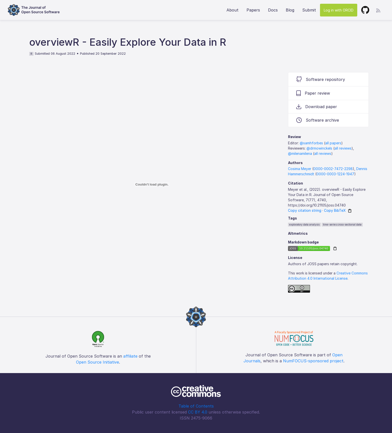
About (232, 9)
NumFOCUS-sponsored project (313, 360)
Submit (309, 9)
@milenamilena (300, 153)
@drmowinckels (319, 148)
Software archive (317, 120)
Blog (290, 9)
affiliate (130, 356)
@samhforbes (311, 143)
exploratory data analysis (304, 224)
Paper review (313, 93)
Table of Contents (196, 406)
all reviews (343, 148)
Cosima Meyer (299, 169)
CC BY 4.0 (197, 412)
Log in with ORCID (339, 10)
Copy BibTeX (335, 210)
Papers (253, 9)
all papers (333, 143)
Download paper (316, 106)
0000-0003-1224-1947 (335, 174)
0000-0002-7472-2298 (333, 169)
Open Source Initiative (97, 362)
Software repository (320, 79)
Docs (273, 9)
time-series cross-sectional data (342, 224)
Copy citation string (304, 210)
